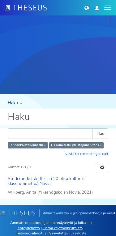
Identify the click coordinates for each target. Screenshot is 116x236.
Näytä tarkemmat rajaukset (86, 153)
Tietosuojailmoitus (31, 233)
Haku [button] (15, 103)
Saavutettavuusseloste (67, 233)
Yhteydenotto (29, 227)
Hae (100, 133)
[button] (86, 7)
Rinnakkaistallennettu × (28, 145)
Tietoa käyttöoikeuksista (63, 227)
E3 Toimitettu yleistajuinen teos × (76, 145)
